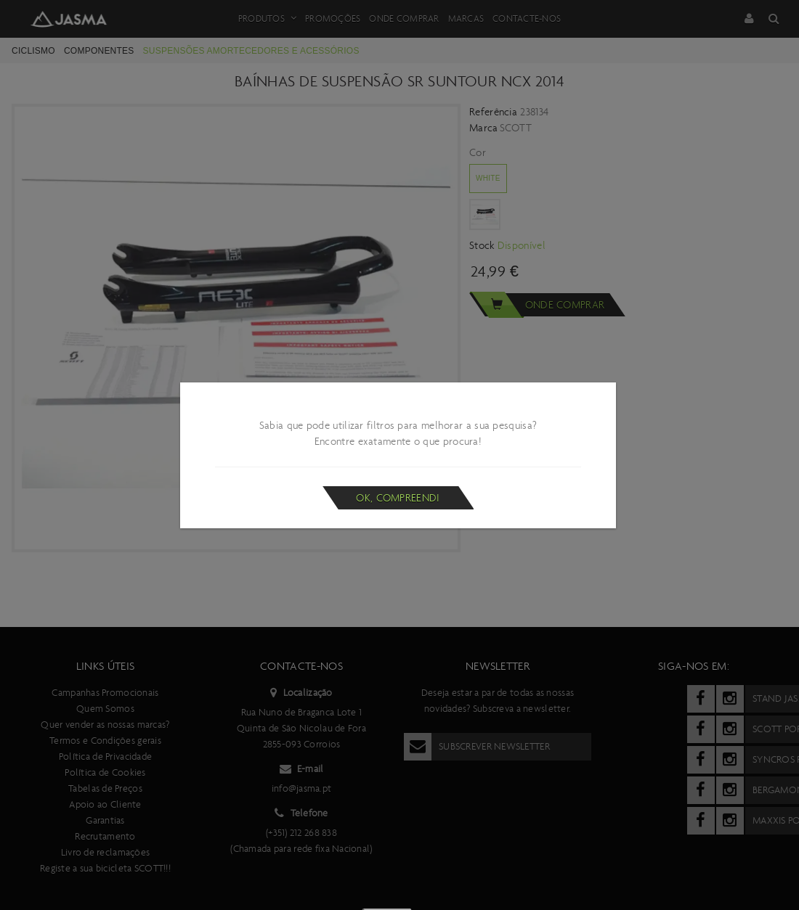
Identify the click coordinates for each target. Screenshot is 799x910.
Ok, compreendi (397, 497)
